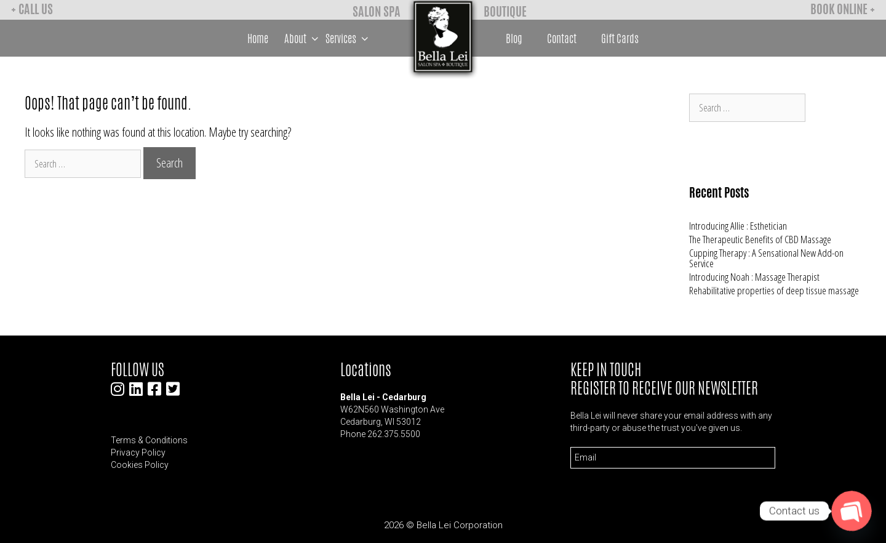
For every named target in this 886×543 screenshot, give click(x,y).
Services (348, 38)
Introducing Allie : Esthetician (738, 226)
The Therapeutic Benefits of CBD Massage (760, 239)
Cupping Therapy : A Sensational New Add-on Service (766, 258)
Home (257, 38)
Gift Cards (620, 38)
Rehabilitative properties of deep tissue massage (774, 290)
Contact (562, 38)
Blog (514, 38)
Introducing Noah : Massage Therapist (754, 277)
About (303, 38)
